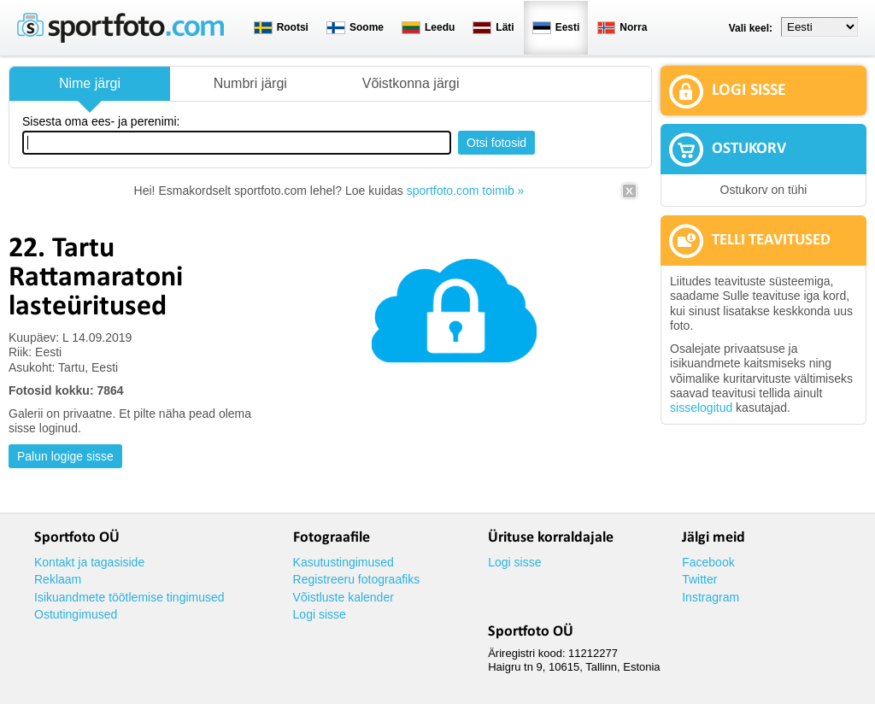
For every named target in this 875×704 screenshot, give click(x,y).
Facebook (708, 562)
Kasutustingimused (343, 562)
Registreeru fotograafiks (356, 579)
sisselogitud (701, 407)
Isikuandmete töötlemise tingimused (129, 597)
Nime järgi (89, 83)
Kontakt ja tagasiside (89, 562)
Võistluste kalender (343, 597)
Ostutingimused (75, 614)
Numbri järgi (250, 83)
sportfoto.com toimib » (466, 190)
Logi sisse (319, 614)
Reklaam (57, 579)
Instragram (710, 597)
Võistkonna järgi (411, 83)
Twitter (699, 579)
